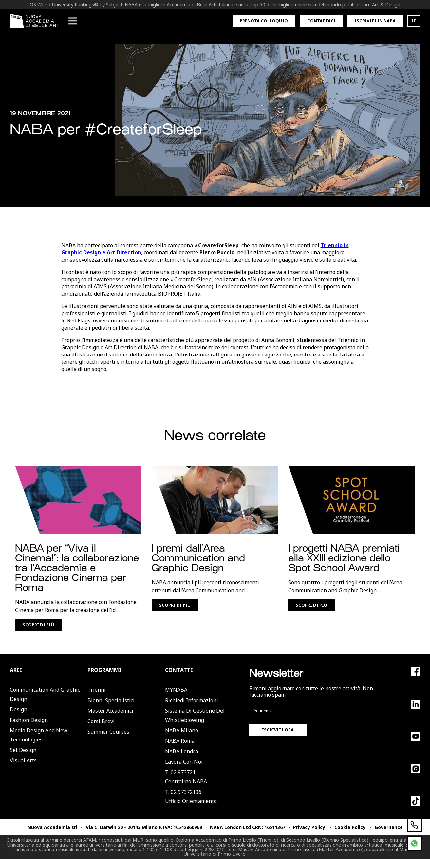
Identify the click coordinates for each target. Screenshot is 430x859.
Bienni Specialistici (111, 700)
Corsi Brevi (101, 721)
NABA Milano (181, 730)
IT (413, 21)
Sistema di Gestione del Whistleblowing (195, 715)
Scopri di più (38, 625)
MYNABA (176, 689)
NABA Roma (180, 740)
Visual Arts (23, 760)
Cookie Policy (349, 827)
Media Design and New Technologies (38, 735)
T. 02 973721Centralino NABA (186, 777)
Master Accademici (110, 710)
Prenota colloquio (264, 21)
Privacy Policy (309, 827)
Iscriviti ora (278, 730)
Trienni (96, 689)
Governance (389, 827)
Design (18, 709)
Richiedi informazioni (191, 700)
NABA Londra (181, 751)
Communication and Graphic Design (45, 694)
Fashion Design (29, 719)
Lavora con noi (184, 761)
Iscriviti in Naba (375, 21)
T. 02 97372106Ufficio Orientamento (191, 796)
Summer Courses (108, 731)
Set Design (23, 750)
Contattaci (321, 21)
